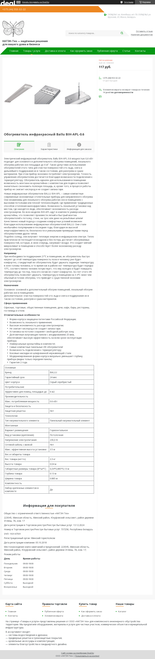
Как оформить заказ (81, 51)
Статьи (126, 51)
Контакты (140, 51)
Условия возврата (54, 615)
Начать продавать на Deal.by (35, 2)
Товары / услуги (31, 51)
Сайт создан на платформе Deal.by (77, 653)
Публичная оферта (107, 51)
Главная (13, 51)
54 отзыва (128, 2)
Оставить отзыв (144, 31)
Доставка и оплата (55, 51)
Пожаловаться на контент (87, 656)
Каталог (122, 611)
